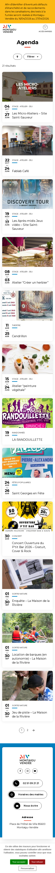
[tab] (17, 57)
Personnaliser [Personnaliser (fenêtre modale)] (27, 868)
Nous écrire (26, 806)
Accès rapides (45, 28)
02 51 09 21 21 (26, 783)
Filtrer (32, 56)
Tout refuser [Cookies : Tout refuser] (37, 862)
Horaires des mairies (26, 794)
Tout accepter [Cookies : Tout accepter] (19, 862)
